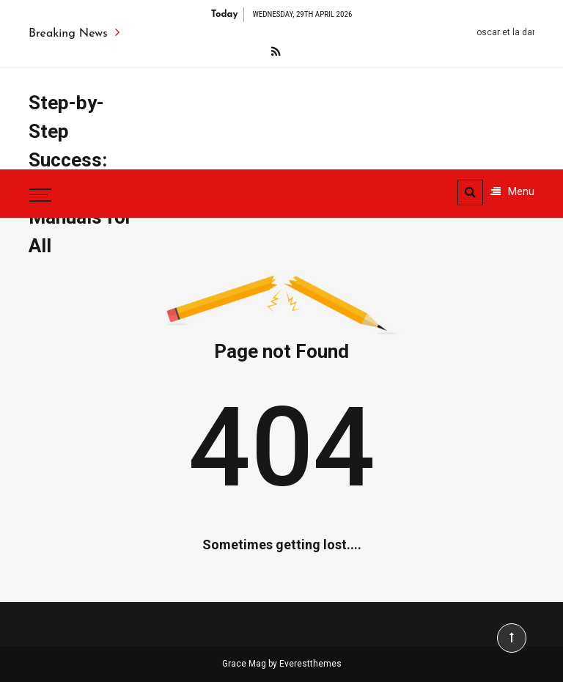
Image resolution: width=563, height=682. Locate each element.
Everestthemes (310, 664)
